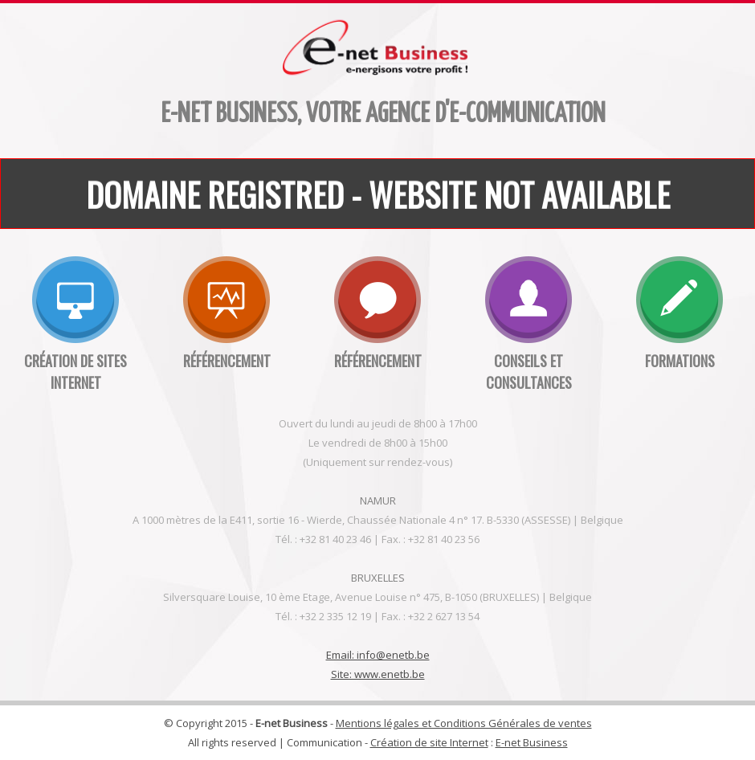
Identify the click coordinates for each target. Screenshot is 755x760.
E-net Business (532, 742)
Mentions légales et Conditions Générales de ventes (464, 723)
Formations (680, 360)
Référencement (227, 360)
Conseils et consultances (529, 371)
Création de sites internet (75, 371)
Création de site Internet (429, 742)
